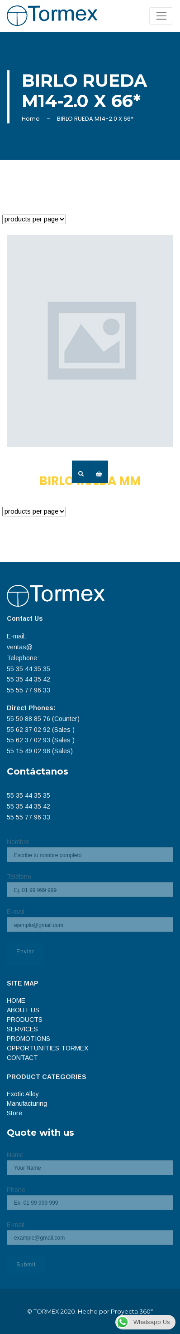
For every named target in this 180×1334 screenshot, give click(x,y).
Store (14, 1113)
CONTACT (22, 1057)
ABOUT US (23, 1010)
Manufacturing (27, 1103)
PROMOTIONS (28, 1038)
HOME (16, 1000)
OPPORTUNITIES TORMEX (47, 1048)
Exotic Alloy (23, 1094)
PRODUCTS (25, 1019)
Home (31, 118)
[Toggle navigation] (161, 16)
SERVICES (22, 1029)
